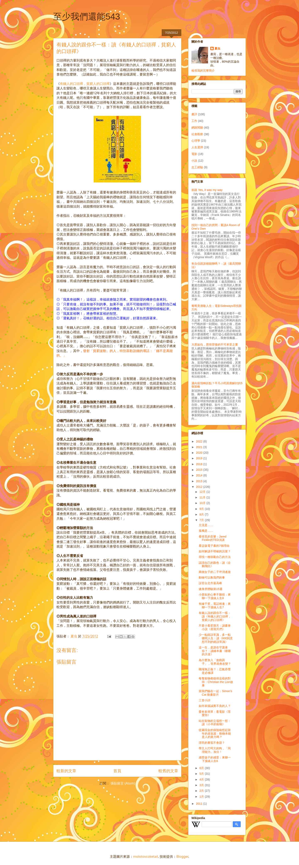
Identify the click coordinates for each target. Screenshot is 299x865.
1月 (202, 796)
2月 (202, 790)
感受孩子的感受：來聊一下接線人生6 (215, 759)
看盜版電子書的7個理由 (214, 545)
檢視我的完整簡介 (203, 70)
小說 (194, 160)
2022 (199, 441)
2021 (199, 447)
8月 (202, 514)
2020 (199, 452)
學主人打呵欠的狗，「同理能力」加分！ (215, 750)
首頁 (117, 770)
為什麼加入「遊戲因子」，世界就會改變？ (215, 661)
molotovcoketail (145, 856)
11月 (202, 497)
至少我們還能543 (86, 16)
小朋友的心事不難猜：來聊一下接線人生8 (215, 596)
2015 (199, 469)
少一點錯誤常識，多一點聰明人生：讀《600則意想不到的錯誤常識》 (216, 638)
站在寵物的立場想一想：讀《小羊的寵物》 (215, 722)
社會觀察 (197, 134)
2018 (199, 464)
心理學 (195, 140)
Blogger (182, 856)
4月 (202, 779)
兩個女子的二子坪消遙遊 (215, 572)
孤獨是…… (206, 530)
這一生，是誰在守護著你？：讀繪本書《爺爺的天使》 (215, 651)
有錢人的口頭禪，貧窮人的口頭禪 (85, 83)
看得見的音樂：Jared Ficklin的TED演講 (212, 538)
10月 (202, 503)
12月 (202, 491)
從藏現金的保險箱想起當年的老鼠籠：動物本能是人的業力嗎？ (215, 733)
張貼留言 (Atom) (122, 783)
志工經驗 (197, 167)
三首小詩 (204, 700)
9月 (202, 509)
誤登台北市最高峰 (210, 583)
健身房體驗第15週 (210, 589)
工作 (194, 121)
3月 (202, 785)
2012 (199, 486)
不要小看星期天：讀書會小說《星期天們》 (215, 627)
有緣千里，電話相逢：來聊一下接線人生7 (215, 605)
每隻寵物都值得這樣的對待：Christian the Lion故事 (216, 682)
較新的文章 (66, 770)
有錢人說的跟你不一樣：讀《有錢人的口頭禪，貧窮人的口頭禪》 (215, 616)
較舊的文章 (168, 770)
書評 (194, 114)
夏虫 (217, 48)
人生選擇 (197, 147)
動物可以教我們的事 (212, 577)
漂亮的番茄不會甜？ (212, 742)
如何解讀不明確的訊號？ (215, 551)
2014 (199, 475)
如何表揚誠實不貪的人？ (215, 706)
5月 (202, 773)
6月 (202, 768)
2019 (199, 458)
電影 (194, 154)
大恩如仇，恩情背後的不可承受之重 (214, 344)
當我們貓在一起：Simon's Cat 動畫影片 (215, 692)
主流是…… (206, 525)
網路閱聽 (197, 127)
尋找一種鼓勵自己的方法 (215, 557)
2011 (199, 803)
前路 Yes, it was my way (207, 190)
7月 (202, 520)
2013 (199, 481)
